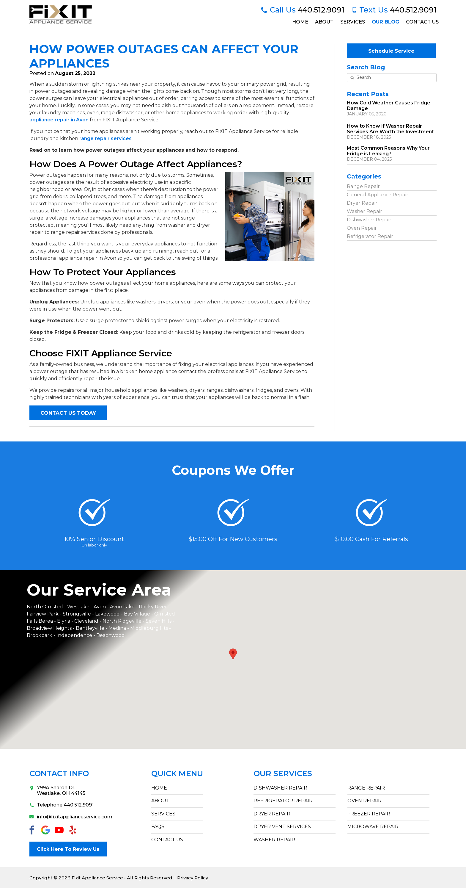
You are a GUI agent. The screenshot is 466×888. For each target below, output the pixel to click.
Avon (100, 607)
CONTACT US (167, 839)
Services (352, 22)
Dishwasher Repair (369, 219)
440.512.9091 (302, 9)
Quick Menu (177, 773)
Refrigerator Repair (370, 236)
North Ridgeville (122, 621)
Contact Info (59, 773)
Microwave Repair (373, 826)
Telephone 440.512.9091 (61, 805)
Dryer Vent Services (282, 826)
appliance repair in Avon (59, 120)
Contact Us (422, 22)
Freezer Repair (368, 814)
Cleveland (87, 621)
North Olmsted (45, 607)
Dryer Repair (362, 203)
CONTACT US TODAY (68, 413)
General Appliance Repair (377, 194)
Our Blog (385, 22)
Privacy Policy (192, 877)
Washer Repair (364, 211)
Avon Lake (122, 607)
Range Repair (363, 186)
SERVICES (163, 814)
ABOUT (160, 801)
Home (299, 22)
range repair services (105, 138)
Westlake (78, 607)
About (323, 22)
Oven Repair (362, 228)
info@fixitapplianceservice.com (65, 817)
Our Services (283, 773)
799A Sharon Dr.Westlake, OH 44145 (57, 790)
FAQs (157, 826)
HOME (159, 788)
